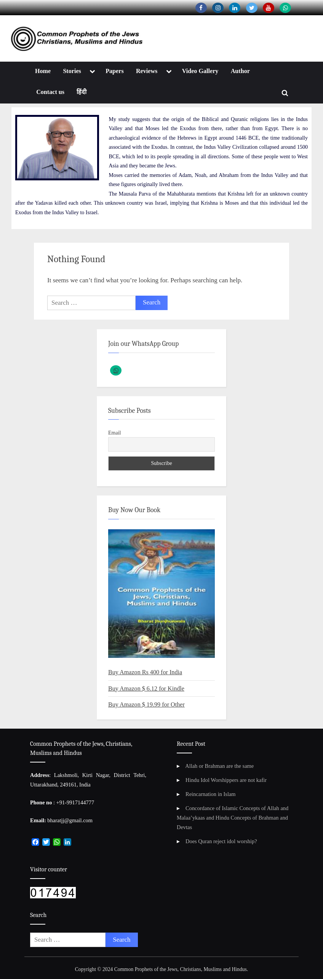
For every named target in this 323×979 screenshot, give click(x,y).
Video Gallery (200, 71)
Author (240, 71)
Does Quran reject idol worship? (221, 841)
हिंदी (81, 92)
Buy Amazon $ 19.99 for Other (146, 704)
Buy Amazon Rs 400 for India (145, 672)
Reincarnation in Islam (210, 794)
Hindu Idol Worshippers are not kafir (226, 780)
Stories (72, 71)
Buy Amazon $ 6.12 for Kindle (146, 688)
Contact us (50, 92)
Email (114, 433)
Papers (115, 71)
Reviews (146, 71)
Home (43, 71)
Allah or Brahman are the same (219, 766)
